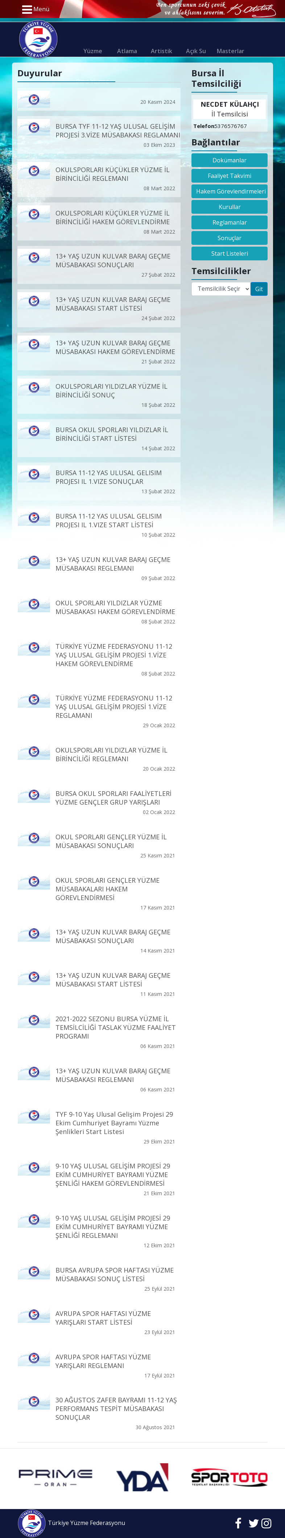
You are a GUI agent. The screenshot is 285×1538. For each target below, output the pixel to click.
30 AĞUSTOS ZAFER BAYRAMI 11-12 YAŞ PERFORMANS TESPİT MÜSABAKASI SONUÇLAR (116, 1409)
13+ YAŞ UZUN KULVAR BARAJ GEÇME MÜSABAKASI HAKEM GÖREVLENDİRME (115, 347)
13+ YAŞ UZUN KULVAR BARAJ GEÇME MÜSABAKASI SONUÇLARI (112, 260)
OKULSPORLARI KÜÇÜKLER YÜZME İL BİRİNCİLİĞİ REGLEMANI (112, 173)
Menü (35, 10)
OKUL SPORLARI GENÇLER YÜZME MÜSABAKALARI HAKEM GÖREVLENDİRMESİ (107, 888)
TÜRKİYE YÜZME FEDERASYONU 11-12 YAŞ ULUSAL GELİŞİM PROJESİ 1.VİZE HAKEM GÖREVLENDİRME (113, 655)
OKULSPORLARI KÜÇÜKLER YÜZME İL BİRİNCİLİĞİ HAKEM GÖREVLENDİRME (112, 217)
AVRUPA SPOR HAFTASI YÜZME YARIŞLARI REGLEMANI (103, 1360)
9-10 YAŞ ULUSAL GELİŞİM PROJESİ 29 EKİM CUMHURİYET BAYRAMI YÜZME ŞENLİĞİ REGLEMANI (112, 1227)
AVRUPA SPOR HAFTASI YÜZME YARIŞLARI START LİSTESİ (103, 1317)
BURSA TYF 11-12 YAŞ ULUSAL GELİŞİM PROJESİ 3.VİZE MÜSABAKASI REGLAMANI (117, 130)
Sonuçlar (229, 238)
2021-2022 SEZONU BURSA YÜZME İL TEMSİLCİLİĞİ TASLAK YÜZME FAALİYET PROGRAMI (115, 1027)
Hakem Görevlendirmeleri (231, 191)
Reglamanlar (229, 222)
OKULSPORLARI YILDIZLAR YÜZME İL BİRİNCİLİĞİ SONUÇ (111, 390)
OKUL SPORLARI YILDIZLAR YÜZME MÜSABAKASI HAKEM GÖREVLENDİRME (115, 606)
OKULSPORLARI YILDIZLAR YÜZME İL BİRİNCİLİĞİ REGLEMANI (111, 754)
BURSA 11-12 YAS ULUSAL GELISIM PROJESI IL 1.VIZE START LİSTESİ (108, 520)
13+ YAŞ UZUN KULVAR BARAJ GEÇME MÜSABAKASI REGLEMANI (112, 563)
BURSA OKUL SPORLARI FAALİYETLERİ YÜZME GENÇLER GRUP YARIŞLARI (113, 797)
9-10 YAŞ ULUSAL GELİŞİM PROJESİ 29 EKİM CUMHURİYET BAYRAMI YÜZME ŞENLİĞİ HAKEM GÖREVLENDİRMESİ (112, 1175)
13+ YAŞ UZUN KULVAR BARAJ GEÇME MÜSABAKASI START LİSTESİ (112, 303)
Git (259, 289)
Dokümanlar (229, 160)
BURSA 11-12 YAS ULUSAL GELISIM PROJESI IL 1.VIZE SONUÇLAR (108, 477)
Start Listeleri (229, 253)
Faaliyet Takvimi (229, 176)
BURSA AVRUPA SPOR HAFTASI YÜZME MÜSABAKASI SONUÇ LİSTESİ (114, 1274)
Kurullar (230, 207)
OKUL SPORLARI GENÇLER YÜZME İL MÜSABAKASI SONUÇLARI (111, 840)
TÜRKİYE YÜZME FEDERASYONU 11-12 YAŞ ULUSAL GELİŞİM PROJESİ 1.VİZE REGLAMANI (113, 707)
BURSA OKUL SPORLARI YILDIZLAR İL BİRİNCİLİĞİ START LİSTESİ (111, 433)
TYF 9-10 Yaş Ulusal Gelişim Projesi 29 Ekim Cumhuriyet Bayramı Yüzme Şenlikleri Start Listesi (114, 1122)
